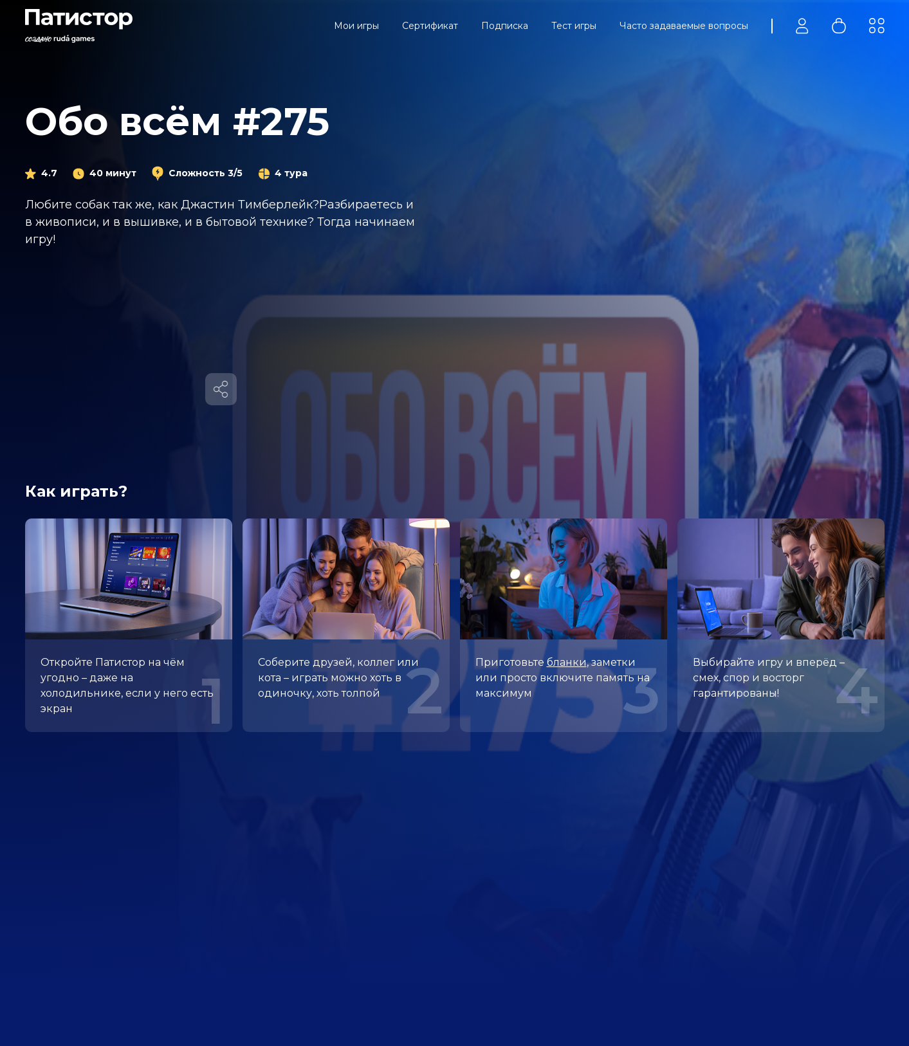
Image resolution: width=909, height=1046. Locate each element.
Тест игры (573, 26)
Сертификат (430, 26)
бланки (567, 662)
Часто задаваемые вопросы (684, 26)
